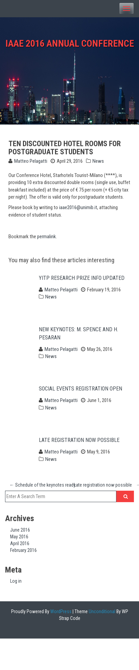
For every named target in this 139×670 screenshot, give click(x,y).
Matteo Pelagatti (30, 161)
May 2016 (19, 536)
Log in (16, 581)
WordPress (60, 611)
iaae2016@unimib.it (78, 207)
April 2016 (19, 543)
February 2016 (23, 550)
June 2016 (20, 530)
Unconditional (101, 611)
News (98, 161)
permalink (46, 236)
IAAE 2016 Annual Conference (69, 43)
